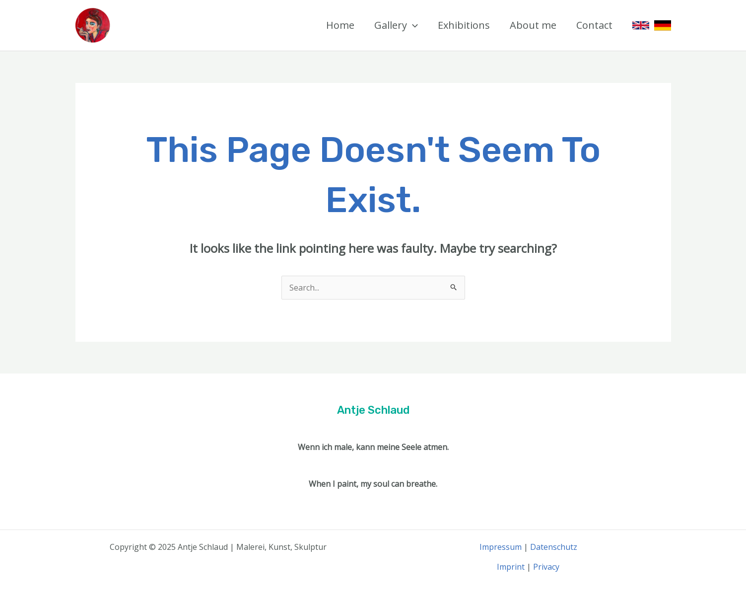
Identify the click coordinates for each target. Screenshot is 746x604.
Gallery (396, 25)
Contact (594, 25)
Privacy (546, 566)
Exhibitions (464, 25)
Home (340, 25)
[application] (412, 25)
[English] (640, 25)
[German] (662, 25)
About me (533, 25)
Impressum (500, 546)
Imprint (511, 566)
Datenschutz (553, 546)
